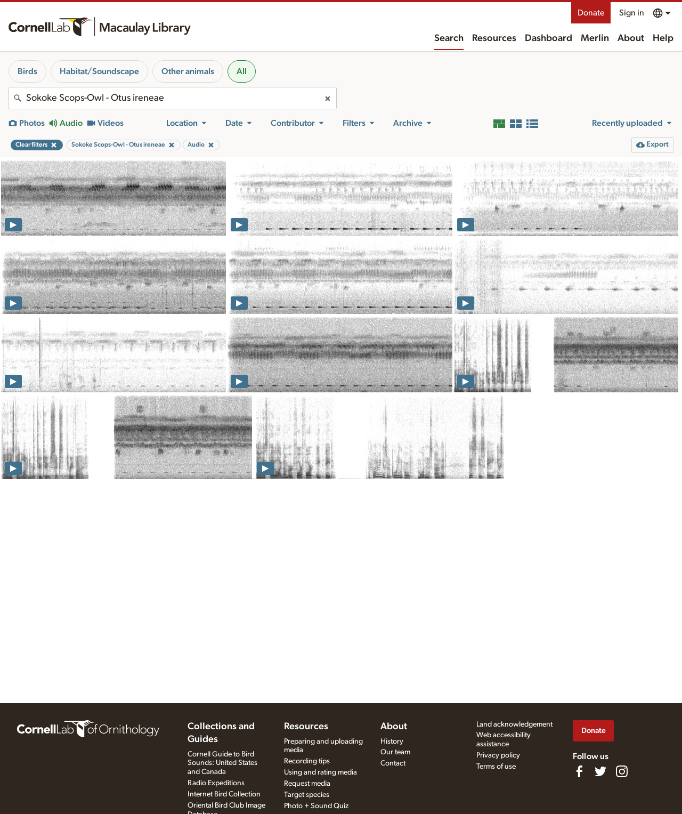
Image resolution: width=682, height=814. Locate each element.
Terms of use (496, 766)
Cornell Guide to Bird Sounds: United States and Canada (222, 763)
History (391, 741)
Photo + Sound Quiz (316, 806)
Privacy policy (498, 755)
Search (449, 38)
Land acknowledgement (514, 724)
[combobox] (172, 98)
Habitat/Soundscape (99, 71)
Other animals (187, 71)
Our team (395, 752)
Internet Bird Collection (224, 794)
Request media (307, 783)
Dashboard (548, 38)
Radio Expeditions (216, 783)
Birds (27, 71)
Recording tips (307, 761)
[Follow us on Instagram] (621, 771)
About (631, 38)
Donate (591, 13)
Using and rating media (320, 772)
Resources (494, 38)
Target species (306, 795)
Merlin (595, 38)
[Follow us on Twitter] (600, 771)
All (242, 71)
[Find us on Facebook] (579, 771)
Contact (392, 763)
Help (663, 38)
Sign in (631, 13)
